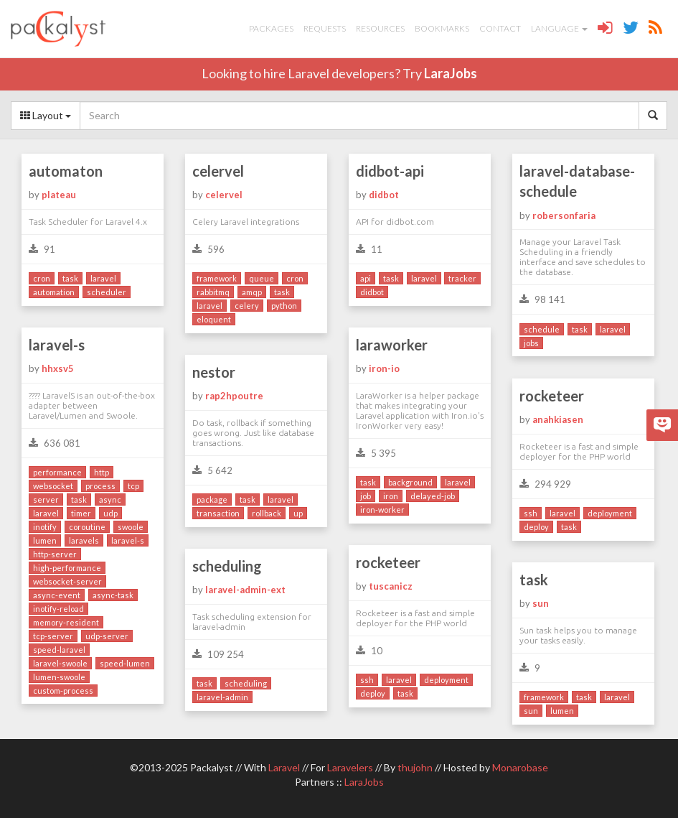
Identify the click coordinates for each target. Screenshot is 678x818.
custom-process (63, 690)
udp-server (106, 636)
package (212, 499)
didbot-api (390, 171)
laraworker (392, 344)
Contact (500, 28)
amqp (252, 292)
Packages (271, 28)
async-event (56, 595)
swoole (130, 526)
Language (559, 28)
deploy (536, 526)
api (365, 278)
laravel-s (57, 344)
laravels (84, 540)
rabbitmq (213, 292)
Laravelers (350, 767)
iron (390, 496)
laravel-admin (222, 697)
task (70, 278)
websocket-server (67, 581)
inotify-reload (58, 608)
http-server (55, 554)
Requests (324, 28)
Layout (45, 115)
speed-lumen (125, 663)
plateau (59, 194)
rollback (266, 513)
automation (54, 292)
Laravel (284, 767)
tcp (133, 486)
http (101, 472)
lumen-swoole (59, 677)
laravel (103, 278)
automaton (66, 171)
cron (41, 278)
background (410, 482)
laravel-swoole (60, 663)
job (365, 496)
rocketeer (551, 395)
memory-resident (66, 622)
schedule (542, 329)
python (284, 305)
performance (57, 472)
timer (81, 513)
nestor (213, 372)
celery (247, 305)
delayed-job (432, 496)
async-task (113, 595)
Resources (380, 28)
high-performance (67, 567)
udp (110, 513)
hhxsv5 (58, 368)
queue (261, 278)
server (46, 499)
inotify (45, 526)
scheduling (227, 566)
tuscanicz (391, 586)
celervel (218, 171)
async (110, 499)
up (298, 513)
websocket (53, 486)
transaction (218, 513)
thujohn (415, 767)
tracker (462, 278)
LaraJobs (450, 73)
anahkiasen (557, 419)
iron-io (384, 368)
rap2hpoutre (234, 395)
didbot (384, 194)
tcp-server (53, 636)
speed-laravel (59, 649)
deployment (610, 513)
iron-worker (382, 509)
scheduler (106, 292)
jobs (531, 343)
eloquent (214, 319)
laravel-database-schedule (577, 181)
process (100, 486)
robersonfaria (563, 215)
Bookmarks (442, 28)
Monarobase (520, 767)
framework (217, 278)
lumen (45, 540)
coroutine (87, 526)
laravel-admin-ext (245, 589)
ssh (530, 513)
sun (540, 603)
